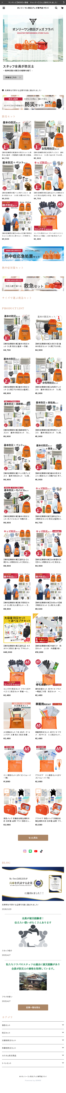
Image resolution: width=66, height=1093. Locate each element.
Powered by (33, 1080)
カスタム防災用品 (9, 1056)
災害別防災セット (9, 1040)
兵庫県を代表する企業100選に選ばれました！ (21, 90)
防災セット (6, 1033)
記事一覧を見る (33, 1007)
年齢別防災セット (9, 1048)
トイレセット (6, 1063)
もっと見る (33, 837)
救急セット (6, 1025)
